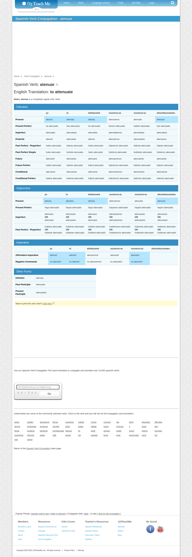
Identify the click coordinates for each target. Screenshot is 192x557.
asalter (30, 422)
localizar (31, 431)
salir (55, 435)
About (20, 535)
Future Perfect (23, 165)
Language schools (101, 3)
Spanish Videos (91, 531)
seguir (68, 435)
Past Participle (23, 284)
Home (67, 3)
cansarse (69, 422)
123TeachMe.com (39, 550)
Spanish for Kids (68, 531)
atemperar (44, 422)
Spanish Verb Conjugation (38, 448)
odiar (86, 514)
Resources (44, 521)
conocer (107, 422)
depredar (146, 422)
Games (65, 527)
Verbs (81, 3)
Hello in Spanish (58, 514)
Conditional (22, 172)
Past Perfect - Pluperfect (28, 145)
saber (42, 435)
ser (79, 435)
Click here (48, 303)
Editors (121, 531)
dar (117, 422)
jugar (144, 426)
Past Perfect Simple (26, 152)
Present (20, 119)
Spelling (88, 539)
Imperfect (20, 132)
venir (144, 435)
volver (30, 439)
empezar (44, 426)
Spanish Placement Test (48, 535)
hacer (106, 426)
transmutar (134, 435)
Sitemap (121, 527)
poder (119, 431)
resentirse (18, 435)
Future (19, 158)
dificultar (158, 422)
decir (131, 422)
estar (67, 426)
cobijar (81, 422)
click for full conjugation (109, 514)
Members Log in (24, 527)
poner (131, 431)
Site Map (136, 3)
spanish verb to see (40, 514)
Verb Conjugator (45, 539)
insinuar (120, 426)
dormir (17, 426)
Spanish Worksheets (93, 527)
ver (156, 435)
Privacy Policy (69, 550)
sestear (94, 435)
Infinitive (20, 278)
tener (106, 435)
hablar (94, 426)
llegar (16, 431)
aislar (16, 422)
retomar (30, 435)
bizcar (55, 422)
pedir (93, 431)
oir (79, 431)
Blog (120, 535)
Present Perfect (24, 126)
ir (129, 426)
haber (81, 426)
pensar (107, 431)
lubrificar (44, 431)
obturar (68, 431)
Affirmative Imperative (27, 255)
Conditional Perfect (26, 178)
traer (118, 435)
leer (156, 426)
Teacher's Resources (96, 521)
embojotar (31, 426)
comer (94, 422)
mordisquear (58, 431)
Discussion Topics (92, 535)
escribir (56, 426)
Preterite (20, 139)
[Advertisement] (93, 49)
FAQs (121, 3)
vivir (16, 439)
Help (20, 539)
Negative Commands (26, 261)
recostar (158, 431)
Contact (21, 531)
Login (151, 3)
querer (145, 431)
